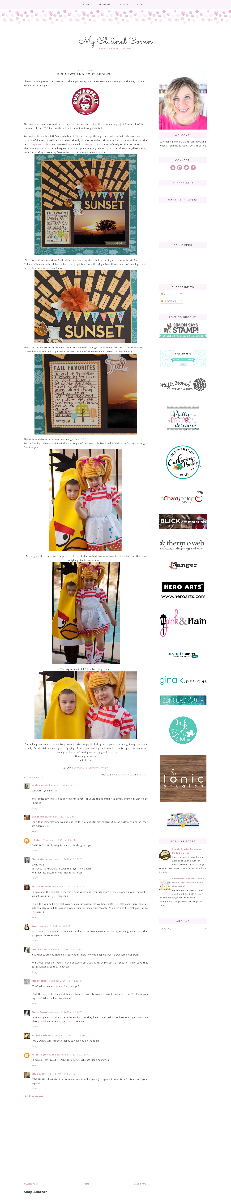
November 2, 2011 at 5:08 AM (54, 926)
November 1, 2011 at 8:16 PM (69, 886)
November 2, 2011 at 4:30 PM (65, 1012)
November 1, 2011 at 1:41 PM (58, 785)
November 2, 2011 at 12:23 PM (64, 980)
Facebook (78, 768)
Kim (34, 926)
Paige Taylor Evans (44, 1054)
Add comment (34, 1096)
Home (86, 4)
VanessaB (38, 816)
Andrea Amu (40, 949)
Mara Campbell (41, 886)
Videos (124, 4)
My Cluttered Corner (115, 42)
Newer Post (31, 1183)
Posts (165, 294)
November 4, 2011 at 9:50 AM (74, 1054)
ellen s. (36, 1073)
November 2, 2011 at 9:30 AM (65, 949)
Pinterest (92, 768)
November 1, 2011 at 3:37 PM (65, 859)
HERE (44, 128)
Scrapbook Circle (38, 144)
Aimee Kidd (39, 980)
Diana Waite (40, 859)
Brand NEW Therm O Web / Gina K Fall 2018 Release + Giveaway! (188, 882)
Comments (168, 300)
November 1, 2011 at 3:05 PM (59, 839)
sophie (36, 785)
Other (104, 768)
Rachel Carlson (41, 1035)
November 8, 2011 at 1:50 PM (59, 1073)
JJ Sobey (37, 839)
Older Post (141, 1183)
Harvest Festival (90, 144)
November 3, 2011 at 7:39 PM (68, 1035)
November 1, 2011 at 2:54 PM (62, 816)
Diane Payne (40, 1012)
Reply (35, 808)
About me (105, 4)
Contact (142, 4)
